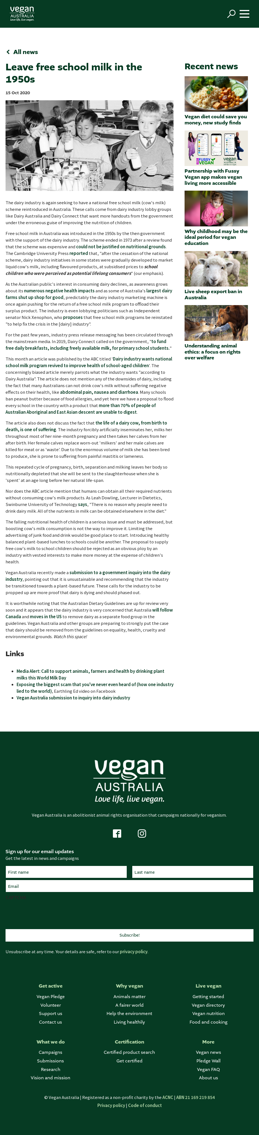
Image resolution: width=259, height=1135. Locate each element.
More (208, 1042)
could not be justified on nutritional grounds (121, 246)
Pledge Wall (208, 1061)
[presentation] (48, 914)
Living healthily (129, 1022)
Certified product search (129, 1052)
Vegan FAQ (208, 1069)
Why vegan (129, 986)
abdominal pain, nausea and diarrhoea (99, 392)
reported (78, 253)
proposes (73, 317)
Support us (50, 1013)
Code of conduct (145, 1105)
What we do (51, 1042)
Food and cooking (208, 1022)
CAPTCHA (16, 897)
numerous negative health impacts (59, 290)
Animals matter (129, 996)
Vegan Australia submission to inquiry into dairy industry (73, 698)
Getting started (208, 996)
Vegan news (208, 1052)
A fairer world (129, 1005)
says (82, 504)
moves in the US (46, 616)
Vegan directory (208, 1005)
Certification (129, 1042)
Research (50, 1069)
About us (208, 1078)
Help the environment (129, 1013)
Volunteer (50, 1005)
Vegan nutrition (208, 1013)
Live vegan (208, 986)
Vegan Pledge (51, 996)
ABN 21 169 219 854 (195, 1097)
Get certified (129, 1061)
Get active (51, 986)
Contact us (50, 1022)
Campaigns (50, 1052)
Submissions (50, 1061)
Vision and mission (50, 1078)
